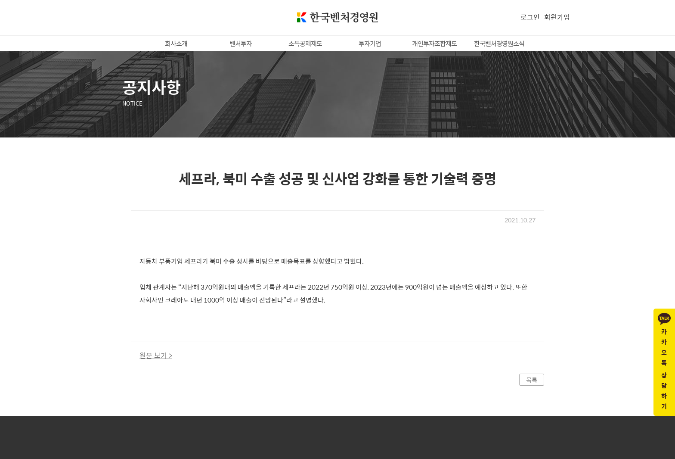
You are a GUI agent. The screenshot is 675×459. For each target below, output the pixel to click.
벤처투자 (240, 43)
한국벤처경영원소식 (499, 43)
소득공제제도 (305, 43)
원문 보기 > (155, 355)
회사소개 (176, 43)
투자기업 (370, 43)
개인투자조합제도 (434, 43)
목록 (531, 379)
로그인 (530, 17)
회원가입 (557, 17)
